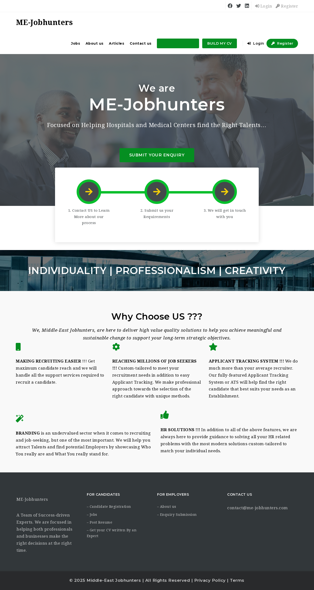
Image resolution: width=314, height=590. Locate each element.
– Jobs (92, 515)
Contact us (141, 43)
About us (95, 43)
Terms (237, 580)
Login (263, 6)
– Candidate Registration (109, 507)
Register (287, 6)
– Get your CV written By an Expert (112, 533)
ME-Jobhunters (32, 499)
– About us (166, 507)
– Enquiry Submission (177, 515)
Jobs (75, 43)
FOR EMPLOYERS (178, 43)
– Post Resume (100, 522)
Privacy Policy (210, 580)
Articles (116, 43)
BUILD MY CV (219, 43)
